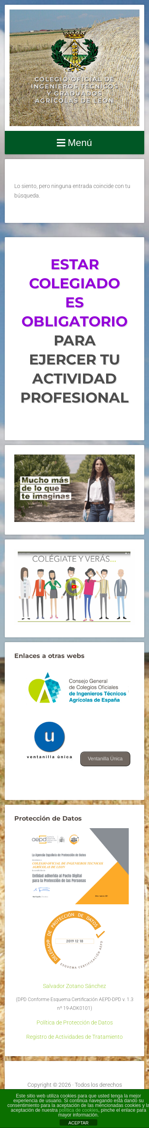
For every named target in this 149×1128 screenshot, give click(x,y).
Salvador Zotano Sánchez (74, 986)
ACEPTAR (78, 1122)
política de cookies (78, 1110)
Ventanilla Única (105, 759)
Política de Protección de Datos (75, 1022)
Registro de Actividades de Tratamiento (74, 1037)
